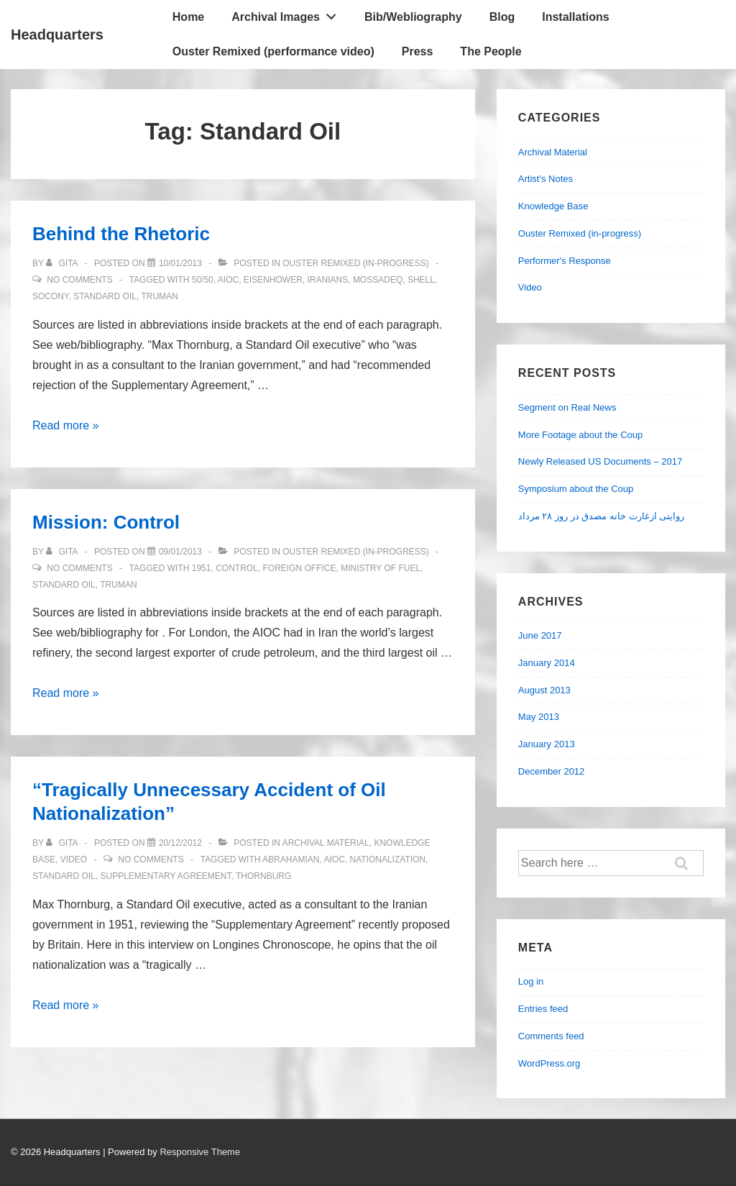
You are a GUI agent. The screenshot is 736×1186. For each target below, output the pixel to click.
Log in (530, 981)
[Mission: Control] (180, 552)
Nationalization (388, 859)
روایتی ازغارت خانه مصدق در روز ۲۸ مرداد (601, 516)
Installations (575, 17)
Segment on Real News (567, 407)
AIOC (228, 280)
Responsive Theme (200, 1151)
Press (417, 51)
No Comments (79, 280)
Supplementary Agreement (165, 876)
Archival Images (287, 13)
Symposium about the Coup (575, 488)
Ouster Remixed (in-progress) (355, 263)
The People (490, 51)
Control (237, 568)
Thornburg (263, 876)
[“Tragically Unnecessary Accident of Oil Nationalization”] (180, 843)
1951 (201, 568)
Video (73, 859)
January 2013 (546, 744)
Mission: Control (106, 522)
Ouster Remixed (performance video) (273, 51)
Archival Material (325, 843)
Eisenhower (273, 280)
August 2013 (544, 690)
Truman (159, 296)
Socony (50, 296)
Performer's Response (564, 260)
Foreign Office (299, 568)
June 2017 (540, 635)
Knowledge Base (553, 206)
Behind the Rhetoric (121, 234)
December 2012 (551, 771)
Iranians (328, 280)
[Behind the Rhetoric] (180, 263)
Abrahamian (290, 859)
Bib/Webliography (413, 17)
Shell (421, 280)
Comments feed (551, 1036)
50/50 (202, 280)
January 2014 (546, 662)
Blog (502, 17)
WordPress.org (549, 1063)
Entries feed (543, 1008)
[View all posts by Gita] (63, 263)
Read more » (65, 425)
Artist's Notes (545, 178)
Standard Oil (105, 296)
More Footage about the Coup (580, 434)
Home (188, 17)
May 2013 (538, 716)
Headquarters (57, 34)
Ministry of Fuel (380, 568)
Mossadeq (377, 280)
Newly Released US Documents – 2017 (600, 461)
